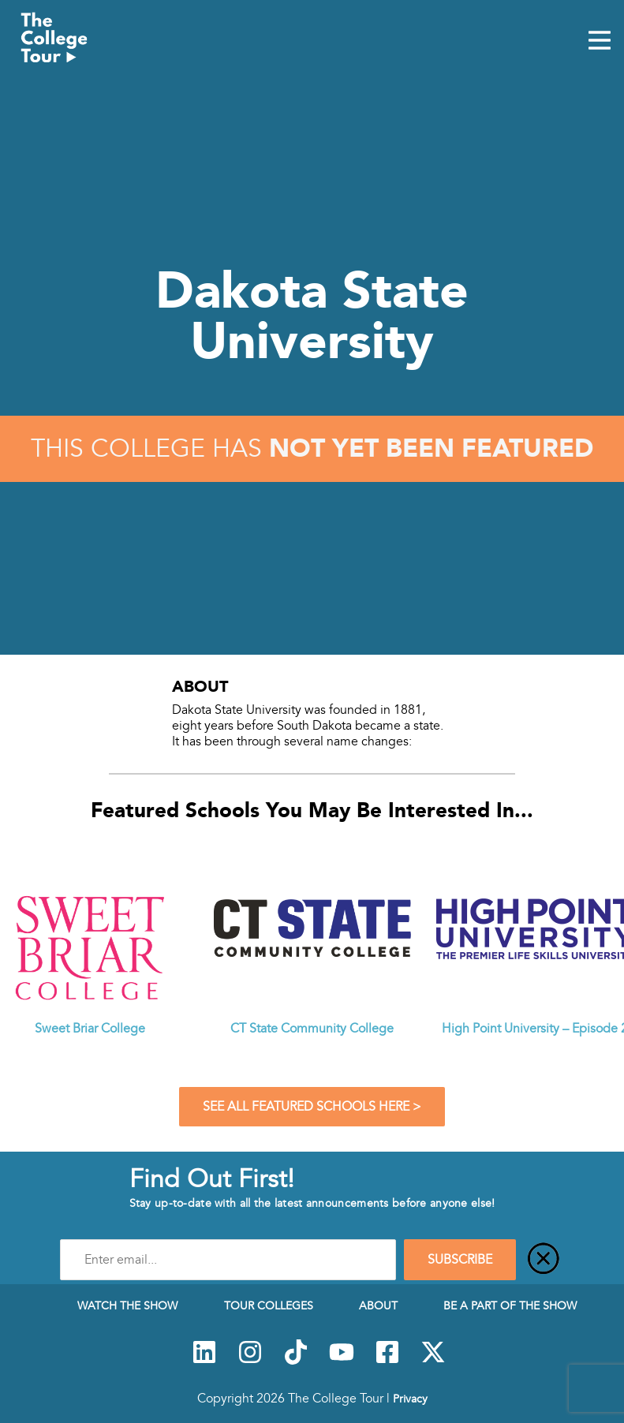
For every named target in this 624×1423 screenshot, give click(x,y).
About (378, 1305)
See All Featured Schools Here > (312, 1107)
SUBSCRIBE (460, 1260)
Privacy (410, 1398)
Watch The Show (127, 1305)
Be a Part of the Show (510, 1305)
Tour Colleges (268, 1305)
